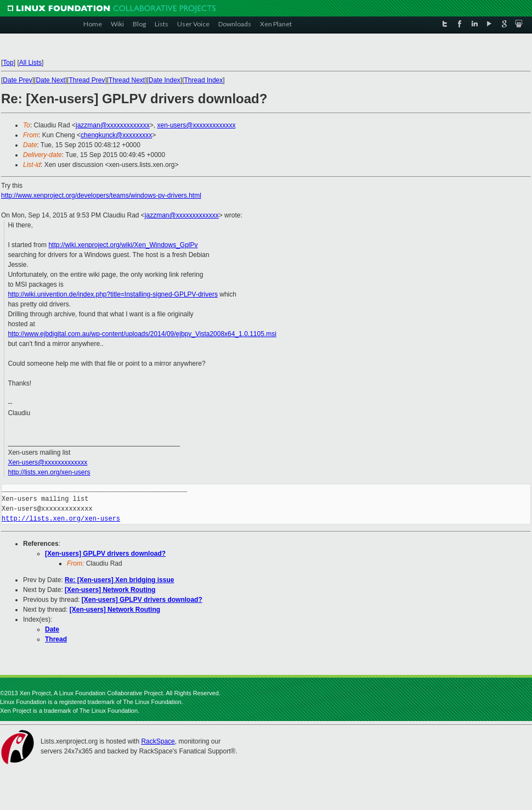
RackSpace (157, 741)
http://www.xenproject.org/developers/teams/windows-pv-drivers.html (101, 195)
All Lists (30, 62)
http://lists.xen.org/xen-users (49, 472)
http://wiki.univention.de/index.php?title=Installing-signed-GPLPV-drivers (113, 294)
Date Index (164, 80)
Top (8, 62)
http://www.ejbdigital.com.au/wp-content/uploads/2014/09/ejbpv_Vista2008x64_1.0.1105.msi (142, 334)
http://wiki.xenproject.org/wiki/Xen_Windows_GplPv (122, 245)
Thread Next (127, 80)
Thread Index (203, 80)
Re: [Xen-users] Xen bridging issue (119, 580)
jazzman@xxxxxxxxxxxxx (113, 125)
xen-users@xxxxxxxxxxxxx (196, 125)
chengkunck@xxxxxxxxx (116, 135)
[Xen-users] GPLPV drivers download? (105, 553)
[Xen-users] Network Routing (110, 590)
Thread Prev (87, 80)
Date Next (50, 80)
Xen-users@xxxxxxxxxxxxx (47, 462)
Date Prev (17, 80)
